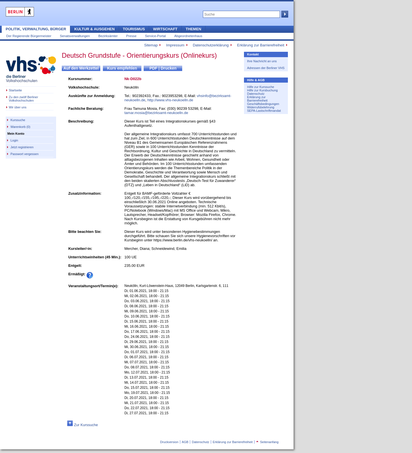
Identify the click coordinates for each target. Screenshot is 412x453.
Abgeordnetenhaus (188, 36)
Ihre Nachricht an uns (262, 61)
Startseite (15, 90)
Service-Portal (155, 36)
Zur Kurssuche (86, 425)
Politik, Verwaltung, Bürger (36, 29)
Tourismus (134, 29)
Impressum (175, 45)
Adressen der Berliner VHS (265, 68)
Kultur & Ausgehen (94, 29)
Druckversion (169, 442)
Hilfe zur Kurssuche (260, 87)
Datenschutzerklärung (210, 45)
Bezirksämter (108, 36)
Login (14, 140)
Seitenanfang (267, 442)
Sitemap (151, 45)
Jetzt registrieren (21, 147)
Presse (131, 36)
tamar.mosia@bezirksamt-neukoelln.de (156, 113)
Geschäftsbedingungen (263, 104)
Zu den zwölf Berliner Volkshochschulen (23, 98)
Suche (284, 14)
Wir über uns (17, 107)
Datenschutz (255, 93)
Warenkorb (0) (20, 126)
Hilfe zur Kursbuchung (262, 90)
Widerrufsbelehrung (260, 107)
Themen (193, 29)
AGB (185, 442)
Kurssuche (17, 120)
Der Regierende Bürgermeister (28, 36)
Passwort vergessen (24, 154)
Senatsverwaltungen (75, 36)
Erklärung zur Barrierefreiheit (260, 45)
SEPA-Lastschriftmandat (264, 110)
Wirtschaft (165, 29)
